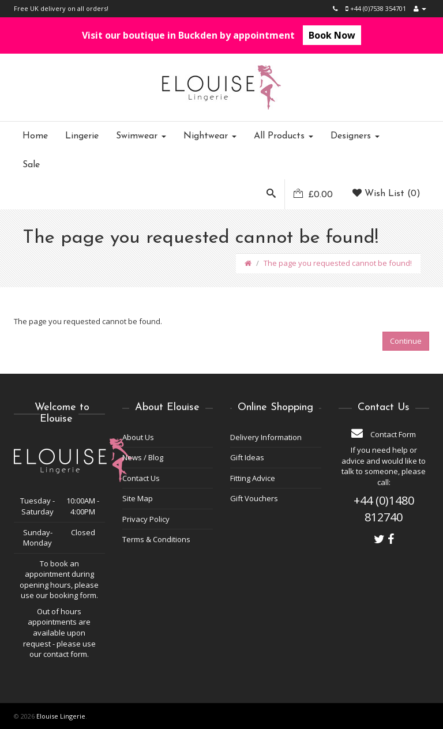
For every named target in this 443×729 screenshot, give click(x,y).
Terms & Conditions (156, 539)
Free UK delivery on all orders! (61, 8)
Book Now (332, 35)
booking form (73, 595)
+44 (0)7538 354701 (376, 8)
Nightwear (209, 136)
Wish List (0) (386, 193)
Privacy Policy (146, 519)
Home (35, 136)
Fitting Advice (252, 478)
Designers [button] (355, 136)
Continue (406, 341)
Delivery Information (266, 437)
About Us (138, 437)
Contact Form (383, 434)
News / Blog (142, 457)
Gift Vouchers (254, 498)
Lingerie (82, 136)
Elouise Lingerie (60, 716)
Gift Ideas (247, 457)
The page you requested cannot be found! (338, 263)
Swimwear (141, 136)
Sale (31, 165)
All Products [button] (283, 136)
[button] (271, 194)
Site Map (137, 498)
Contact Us (141, 478)
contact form (65, 654)
